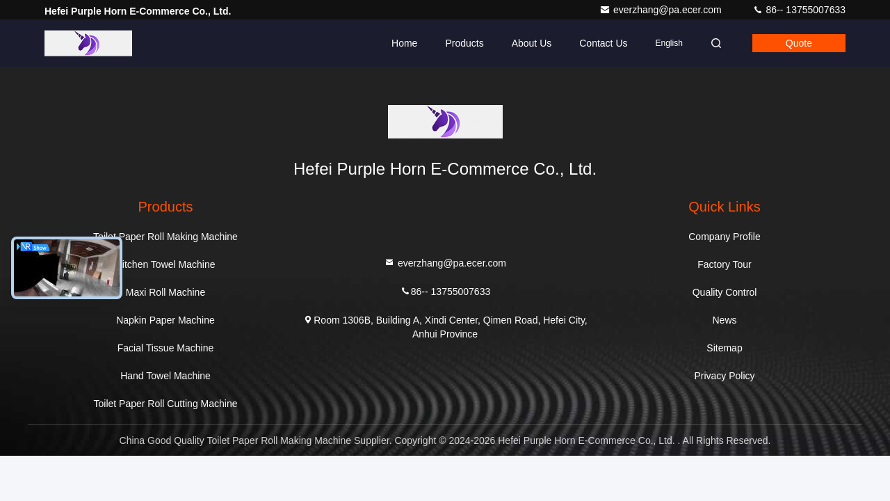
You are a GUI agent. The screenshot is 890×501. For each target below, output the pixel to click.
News (724, 320)
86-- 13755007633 (799, 9)
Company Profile (724, 236)
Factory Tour (724, 264)
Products (464, 43)
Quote (799, 43)
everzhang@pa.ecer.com (662, 9)
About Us (532, 43)
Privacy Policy (724, 375)
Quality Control (725, 292)
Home (404, 43)
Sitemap (724, 347)
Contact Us (603, 43)
